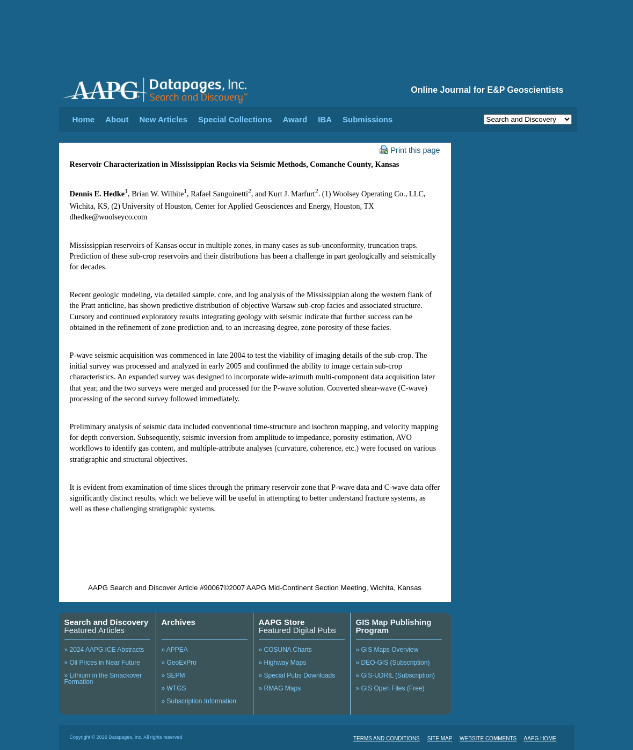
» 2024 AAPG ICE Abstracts (104, 649)
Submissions (367, 119)
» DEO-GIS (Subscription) (393, 662)
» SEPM (173, 675)
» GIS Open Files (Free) (390, 688)
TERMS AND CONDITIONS (386, 738)
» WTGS (174, 688)
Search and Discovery (106, 622)
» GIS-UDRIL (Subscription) (395, 675)
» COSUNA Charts (285, 649)
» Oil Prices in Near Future (102, 662)
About (116, 119)
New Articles (163, 119)
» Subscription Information (199, 701)
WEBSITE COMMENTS (488, 738)
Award (295, 119)
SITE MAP (440, 738)
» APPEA (175, 649)
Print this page (410, 150)
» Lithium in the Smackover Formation (103, 679)
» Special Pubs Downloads (297, 675)
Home (83, 119)
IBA (325, 119)
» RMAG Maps (280, 688)
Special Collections (235, 119)
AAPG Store (282, 622)
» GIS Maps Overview (387, 649)
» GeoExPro (179, 662)
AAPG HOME (540, 738)
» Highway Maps (283, 662)
